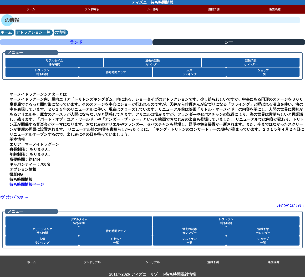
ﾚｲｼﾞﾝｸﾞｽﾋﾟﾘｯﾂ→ (290, 206)
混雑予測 (213, 9)
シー (228, 42)
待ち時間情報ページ (27, 184)
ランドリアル (92, 262)
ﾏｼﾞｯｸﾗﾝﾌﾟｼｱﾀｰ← (14, 197)
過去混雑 (274, 9)
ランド (76, 42)
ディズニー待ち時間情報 (152, 2)
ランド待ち (92, 9)
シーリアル (152, 262)
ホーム (30, 9)
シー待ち (152, 9)
